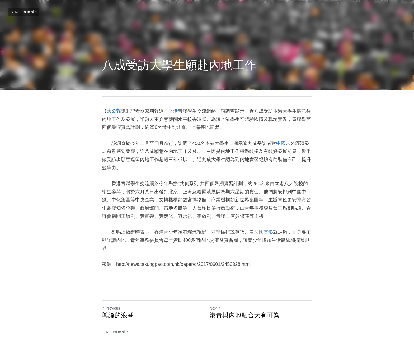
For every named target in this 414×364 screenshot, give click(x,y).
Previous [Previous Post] (111, 308)
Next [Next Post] (215, 308)
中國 (281, 143)
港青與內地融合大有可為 (244, 315)
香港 (173, 111)
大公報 (114, 111)
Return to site (24, 12)
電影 (268, 232)
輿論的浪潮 (118, 315)
